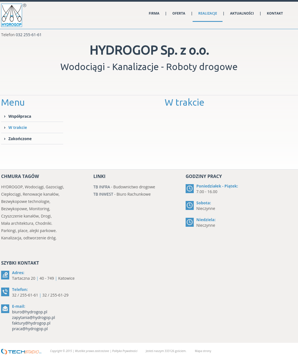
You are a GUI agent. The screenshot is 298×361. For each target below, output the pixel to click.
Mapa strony (203, 351)
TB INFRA (101, 186)
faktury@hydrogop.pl (31, 323)
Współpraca (19, 116)
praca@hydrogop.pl (30, 328)
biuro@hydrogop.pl (29, 311)
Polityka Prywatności (124, 351)
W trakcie (17, 127)
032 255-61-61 (29, 34)
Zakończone (20, 138)
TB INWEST (103, 194)
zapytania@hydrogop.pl (33, 317)
